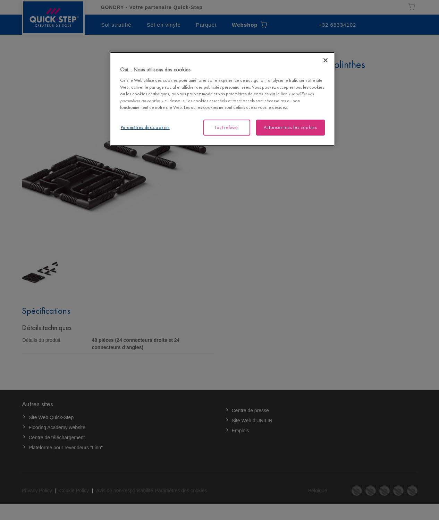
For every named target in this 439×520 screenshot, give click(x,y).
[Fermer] (325, 60)
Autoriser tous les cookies (290, 127)
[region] (222, 99)
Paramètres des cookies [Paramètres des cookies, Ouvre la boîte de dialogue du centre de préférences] (145, 127)
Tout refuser (226, 127)
